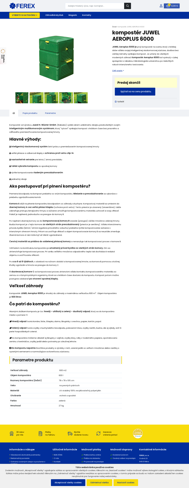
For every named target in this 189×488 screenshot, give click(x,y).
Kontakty (86, 15)
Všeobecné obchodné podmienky (25, 455)
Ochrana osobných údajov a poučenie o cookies (28, 463)
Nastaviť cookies (126, 482)
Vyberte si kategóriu (24, 15)
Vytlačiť (119, 102)
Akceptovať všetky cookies (67, 482)
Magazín (73, 15)
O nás (56, 458)
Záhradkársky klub (54, 15)
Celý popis (118, 70)
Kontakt (57, 462)
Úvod (114, 27)
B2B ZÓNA (58, 455)
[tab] (13, 113)
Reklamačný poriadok (20, 458)
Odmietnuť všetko (99, 482)
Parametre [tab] (50, 113)
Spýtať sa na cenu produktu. (136, 91)
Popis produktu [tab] (30, 113)
